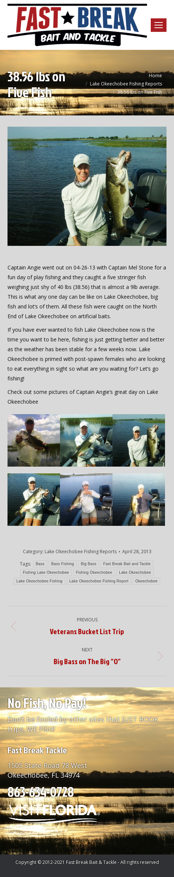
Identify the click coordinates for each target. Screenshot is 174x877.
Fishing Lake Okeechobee (46, 572)
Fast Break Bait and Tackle (127, 564)
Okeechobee (146, 581)
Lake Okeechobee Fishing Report (99, 581)
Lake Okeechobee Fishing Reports (81, 551)
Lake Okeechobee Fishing (39, 581)
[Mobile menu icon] (158, 25)
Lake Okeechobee (135, 572)
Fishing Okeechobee (94, 572)
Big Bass (88, 564)
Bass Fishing (62, 564)
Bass (40, 564)
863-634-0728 (41, 791)
